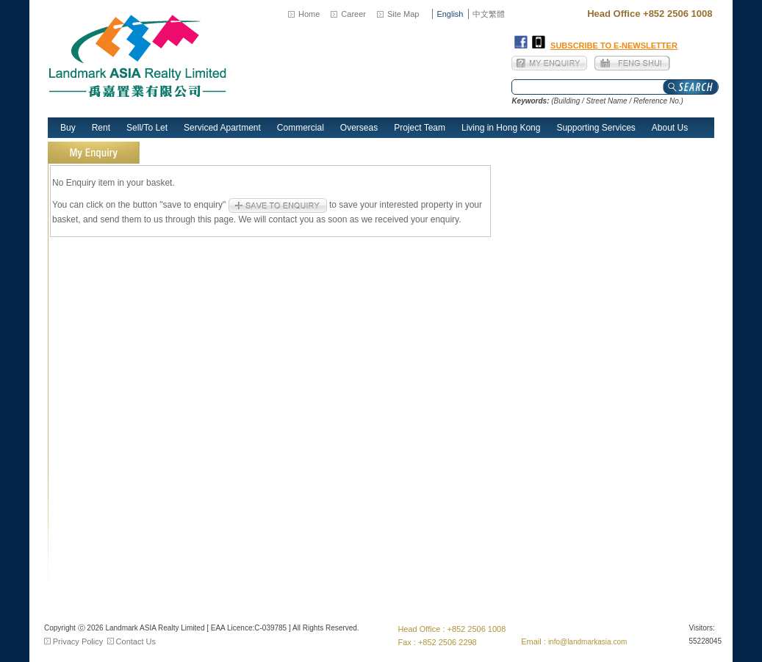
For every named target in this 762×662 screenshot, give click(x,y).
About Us (670, 128)
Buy (68, 128)
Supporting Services (595, 128)
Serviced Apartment (222, 128)
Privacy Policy (78, 641)
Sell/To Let (147, 128)
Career (353, 14)
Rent (101, 128)
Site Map (403, 14)
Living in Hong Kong (500, 128)
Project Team (419, 128)
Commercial (300, 128)
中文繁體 (488, 14)
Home (309, 14)
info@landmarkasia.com (587, 642)
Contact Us (136, 641)
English (449, 14)
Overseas (359, 128)
